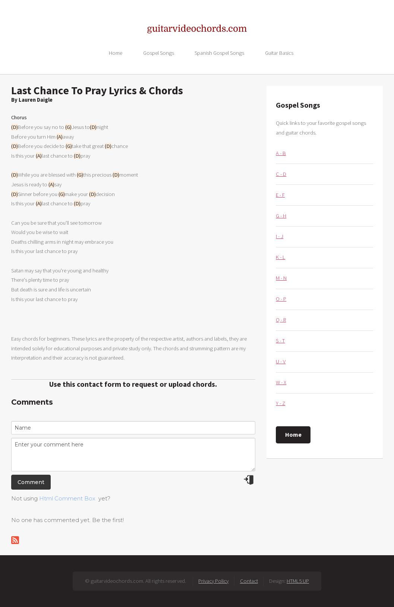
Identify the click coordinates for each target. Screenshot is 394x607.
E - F (280, 195)
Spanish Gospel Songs (219, 52)
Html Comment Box (67, 498)
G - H (281, 215)
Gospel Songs (158, 52)
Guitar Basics (279, 52)
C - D (281, 174)
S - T (280, 340)
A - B (281, 153)
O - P (281, 298)
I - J (279, 236)
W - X (281, 382)
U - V (281, 361)
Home (115, 52)
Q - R (281, 319)
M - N (281, 278)
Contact (249, 581)
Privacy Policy (213, 581)
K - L (280, 257)
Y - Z (280, 403)
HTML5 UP (298, 581)
